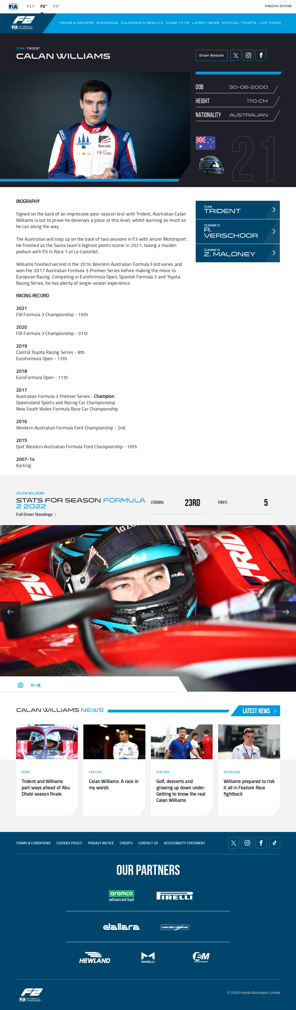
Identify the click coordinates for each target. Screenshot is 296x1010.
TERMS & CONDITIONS (33, 842)
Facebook (261, 55)
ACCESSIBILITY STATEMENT (184, 842)
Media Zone (278, 6)
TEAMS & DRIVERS (76, 23)
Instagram (248, 55)
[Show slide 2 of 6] (286, 611)
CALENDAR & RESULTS (142, 23)
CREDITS (126, 842)
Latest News (260, 711)
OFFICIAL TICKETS (239, 23)
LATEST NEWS (205, 23)
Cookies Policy (69, 842)
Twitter (235, 55)
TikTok (274, 843)
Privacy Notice (101, 842)
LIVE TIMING (270, 23)
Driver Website (211, 55)
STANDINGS (107, 23)
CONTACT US (148, 842)
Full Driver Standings (36, 514)
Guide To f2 (177, 23)
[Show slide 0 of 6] (10, 611)
